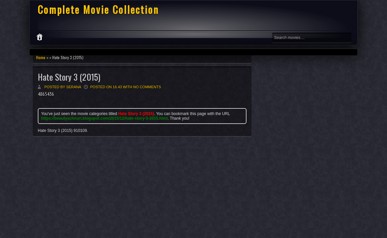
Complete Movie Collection (98, 9)
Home (40, 57)
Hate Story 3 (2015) (69, 76)
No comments (147, 87)
